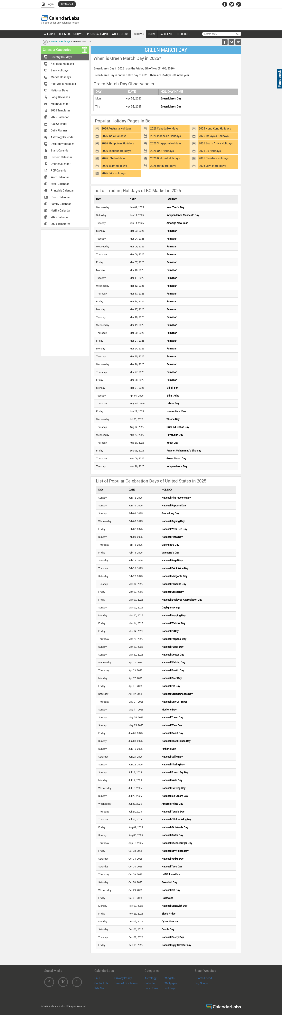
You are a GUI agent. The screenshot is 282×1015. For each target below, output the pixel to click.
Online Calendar (60, 163)
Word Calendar (60, 177)
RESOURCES (183, 34)
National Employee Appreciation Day (182, 599)
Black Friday (168, 913)
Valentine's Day (170, 552)
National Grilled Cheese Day (177, 693)
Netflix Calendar (61, 210)
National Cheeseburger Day (177, 843)
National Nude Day (172, 780)
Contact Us (101, 983)
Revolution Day (174, 434)
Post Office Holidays (63, 83)
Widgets (169, 978)
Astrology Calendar (62, 137)
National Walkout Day (173, 623)
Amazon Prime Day (172, 803)
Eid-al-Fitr (172, 387)
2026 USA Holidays (113, 158)
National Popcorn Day (174, 505)
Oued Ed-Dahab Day (177, 427)
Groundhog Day (170, 513)
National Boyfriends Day (175, 850)
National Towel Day (172, 717)
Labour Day (172, 403)
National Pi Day (170, 631)
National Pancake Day (174, 584)
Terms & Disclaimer (126, 983)
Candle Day (168, 929)
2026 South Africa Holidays (216, 143)
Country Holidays (61, 57)
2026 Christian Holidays (214, 158)
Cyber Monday (170, 921)
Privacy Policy (123, 978)
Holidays (169, 988)
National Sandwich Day (174, 905)
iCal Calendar (59, 123)
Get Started (67, 4)
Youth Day (172, 442)
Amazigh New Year (177, 223)
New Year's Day (175, 207)
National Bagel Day (172, 560)
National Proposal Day (174, 638)
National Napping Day (174, 615)
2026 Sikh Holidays (114, 173)
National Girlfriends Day (175, 827)
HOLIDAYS (138, 34)
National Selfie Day (172, 756)
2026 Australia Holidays (116, 128)
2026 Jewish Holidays (212, 165)
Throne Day (173, 419)
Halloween (167, 897)
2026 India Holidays (114, 136)
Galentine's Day (170, 544)
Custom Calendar (61, 157)
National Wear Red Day (174, 529)
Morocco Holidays (60, 41)
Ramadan (171, 230)
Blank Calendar (60, 150)
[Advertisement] (65, 292)
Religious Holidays (62, 63)
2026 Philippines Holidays (118, 143)
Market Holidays (61, 77)
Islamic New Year (176, 411)
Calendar (150, 983)
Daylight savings (171, 607)
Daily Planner (59, 130)
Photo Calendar (60, 197)
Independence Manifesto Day (182, 215)
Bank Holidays (60, 70)
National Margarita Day (174, 576)
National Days (59, 90)
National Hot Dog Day (173, 788)
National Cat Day (171, 890)
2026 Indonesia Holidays (165, 136)
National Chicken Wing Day (177, 819)
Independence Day (176, 466)
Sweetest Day (169, 882)
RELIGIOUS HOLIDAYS (71, 34)
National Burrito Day (173, 670)
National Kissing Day (173, 764)
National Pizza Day (172, 536)
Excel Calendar (60, 183)
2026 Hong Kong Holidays (215, 128)
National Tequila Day (173, 811)
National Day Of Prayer (174, 701)
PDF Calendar (59, 170)
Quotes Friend (203, 978)
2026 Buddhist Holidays (165, 158)
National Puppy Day (172, 646)
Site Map (99, 988)
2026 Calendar (60, 117)
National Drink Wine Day (175, 568)
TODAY (151, 34)
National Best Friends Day (176, 741)
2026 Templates (60, 110)
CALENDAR (49, 34)
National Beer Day (172, 678)
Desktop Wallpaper (62, 143)
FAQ (97, 978)
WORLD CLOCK (120, 34)
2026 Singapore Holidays (165, 143)
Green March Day (171, 98)
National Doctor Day (173, 654)
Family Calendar (61, 203)
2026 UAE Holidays (162, 150)
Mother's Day (169, 709)
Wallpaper (170, 983)
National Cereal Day (173, 591)
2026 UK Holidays (210, 150)
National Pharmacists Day (176, 497)
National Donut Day (172, 733)
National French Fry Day (175, 772)
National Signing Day (173, 521)
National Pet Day (171, 686)
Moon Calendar (60, 103)
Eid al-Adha (172, 395)
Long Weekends (60, 97)
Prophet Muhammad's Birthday (183, 450)
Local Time (151, 988)
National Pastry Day (173, 937)
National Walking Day (173, 662)
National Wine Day (172, 725)
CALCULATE (166, 34)
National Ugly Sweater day (176, 945)
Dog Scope (201, 983)
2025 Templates (60, 223)
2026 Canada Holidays (164, 128)
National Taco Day (172, 866)
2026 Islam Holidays (114, 165)
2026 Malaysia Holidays (214, 136)
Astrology (150, 978)
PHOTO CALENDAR (97, 34)
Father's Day (169, 748)
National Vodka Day (172, 858)
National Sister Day (172, 835)
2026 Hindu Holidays (163, 165)
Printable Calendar (62, 190)
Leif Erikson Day (171, 874)
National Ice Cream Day (175, 795)
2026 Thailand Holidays (116, 150)
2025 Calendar (60, 217)
